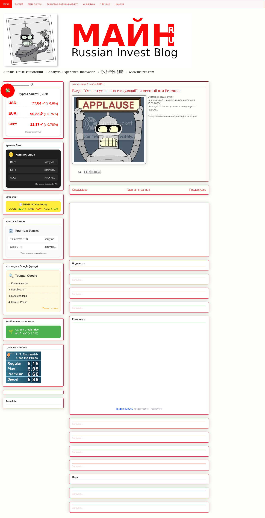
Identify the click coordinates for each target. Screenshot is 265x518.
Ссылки (120, 4)
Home (6, 4)
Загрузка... (77, 280)
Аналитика (89, 4)
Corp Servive (35, 4)
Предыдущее (197, 189)
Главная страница (138, 189)
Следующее (79, 189)
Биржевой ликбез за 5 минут (62, 4)
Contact (19, 4)
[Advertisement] (139, 229)
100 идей (105, 4)
